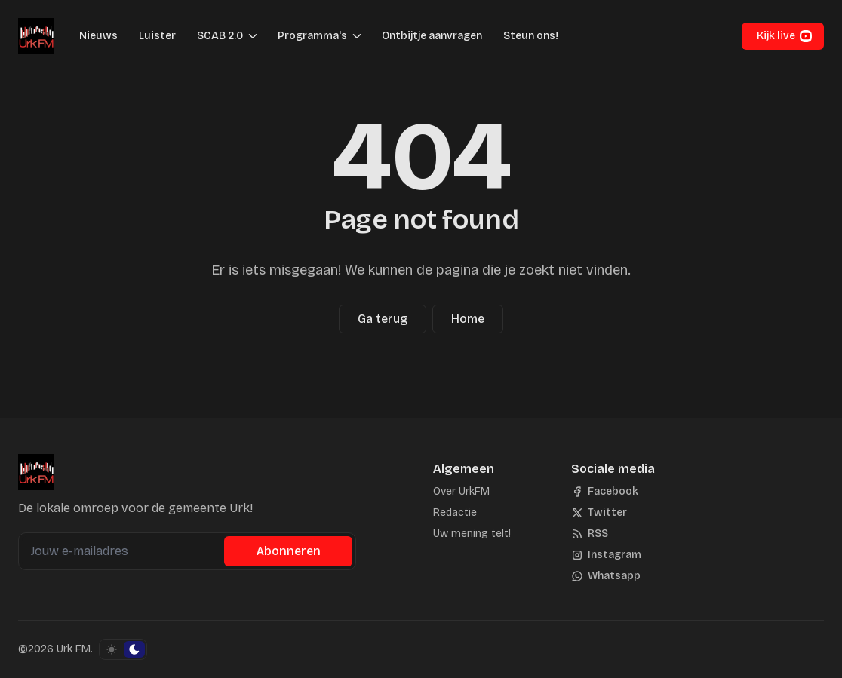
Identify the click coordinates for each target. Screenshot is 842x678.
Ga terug (382, 318)
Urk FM (74, 649)
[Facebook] (604, 491)
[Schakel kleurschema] (123, 649)
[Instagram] (606, 555)
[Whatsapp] (606, 576)
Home (467, 318)
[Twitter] (599, 512)
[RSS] (589, 533)
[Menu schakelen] (253, 36)
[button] (215, 36)
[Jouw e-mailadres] (123, 551)
